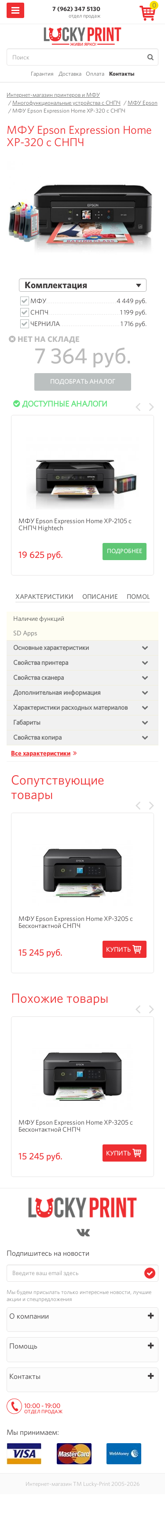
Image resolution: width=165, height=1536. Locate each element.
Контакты (121, 73)
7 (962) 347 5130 (76, 9)
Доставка (70, 73)
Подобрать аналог (82, 381)
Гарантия (42, 73)
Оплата (95, 73)
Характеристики (44, 596)
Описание (100, 596)
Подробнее (124, 551)
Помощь (142, 596)
